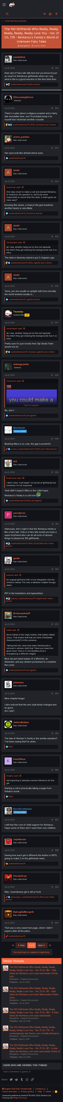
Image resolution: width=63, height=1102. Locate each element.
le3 (15, 461)
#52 (57, 569)
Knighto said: (12, 776)
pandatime (19, 57)
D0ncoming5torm (23, 97)
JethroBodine (21, 722)
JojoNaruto (19, 839)
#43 (57, 148)
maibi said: (11, 630)
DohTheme (22, 1098)
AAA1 (16, 170)
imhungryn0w (21, 364)
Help (40, 1091)
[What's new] (56, 14)
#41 (57, 68)
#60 (57, 923)
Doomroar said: (13, 187)
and (22, 415)
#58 (57, 850)
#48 (57, 375)
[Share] (52, 68)
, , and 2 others (31, 263)
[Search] (7, 14)
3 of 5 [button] (31, 945)
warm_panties (21, 136)
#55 (57, 733)
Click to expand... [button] (32, 405)
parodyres (19, 513)
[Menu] (4, 5)
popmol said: (12, 575)
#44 (57, 181)
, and (25, 84)
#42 (57, 108)
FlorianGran (20, 875)
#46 (57, 286)
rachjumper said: (14, 242)
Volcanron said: (13, 381)
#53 (57, 624)
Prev (21, 945)
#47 (57, 322)
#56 (57, 770)
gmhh (16, 558)
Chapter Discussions (29, 979)
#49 (57, 439)
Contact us (40, 1089)
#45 (57, 236)
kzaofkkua (19, 759)
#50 (57, 472)
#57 (57, 820)
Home (48, 1091)
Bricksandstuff (21, 613)
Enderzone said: (13, 478)
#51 (57, 524)
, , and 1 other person (34, 449)
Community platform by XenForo (26, 1095)
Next (42, 945)
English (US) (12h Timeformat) (16, 1089)
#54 (57, 693)
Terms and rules (9, 1091)
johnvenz (18, 682)
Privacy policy (27, 1091)
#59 (57, 887)
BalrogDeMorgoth (23, 911)
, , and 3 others (34, 125)
